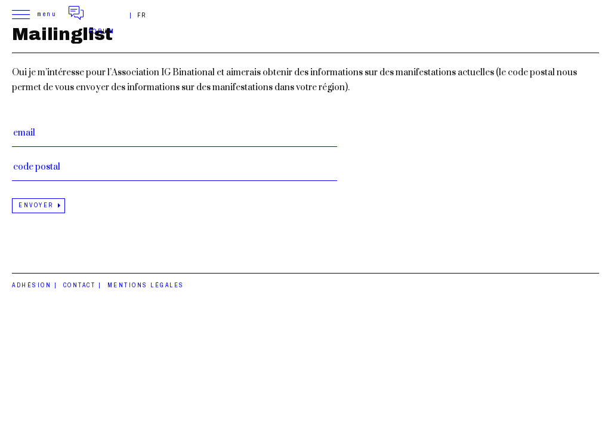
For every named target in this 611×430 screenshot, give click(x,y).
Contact (79, 285)
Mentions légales (145, 285)
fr (142, 15)
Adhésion (31, 285)
